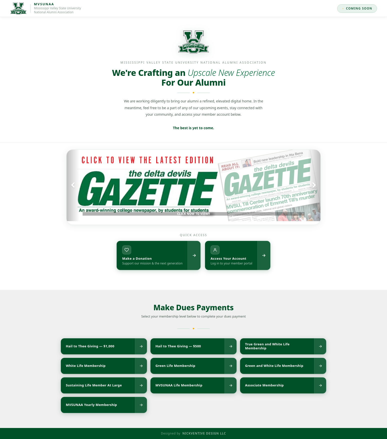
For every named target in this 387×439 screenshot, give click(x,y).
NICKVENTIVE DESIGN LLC (204, 433)
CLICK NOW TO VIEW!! (193, 214)
